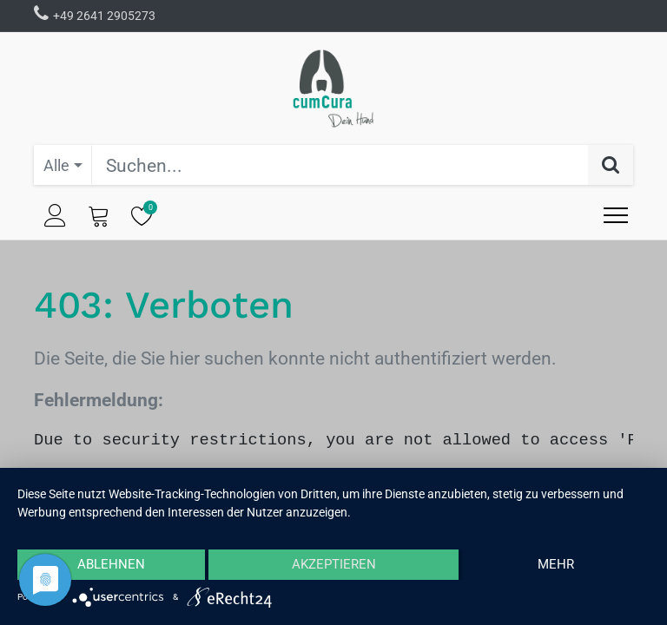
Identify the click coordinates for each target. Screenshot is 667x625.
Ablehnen (111, 564)
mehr (556, 564)
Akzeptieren (334, 564)
